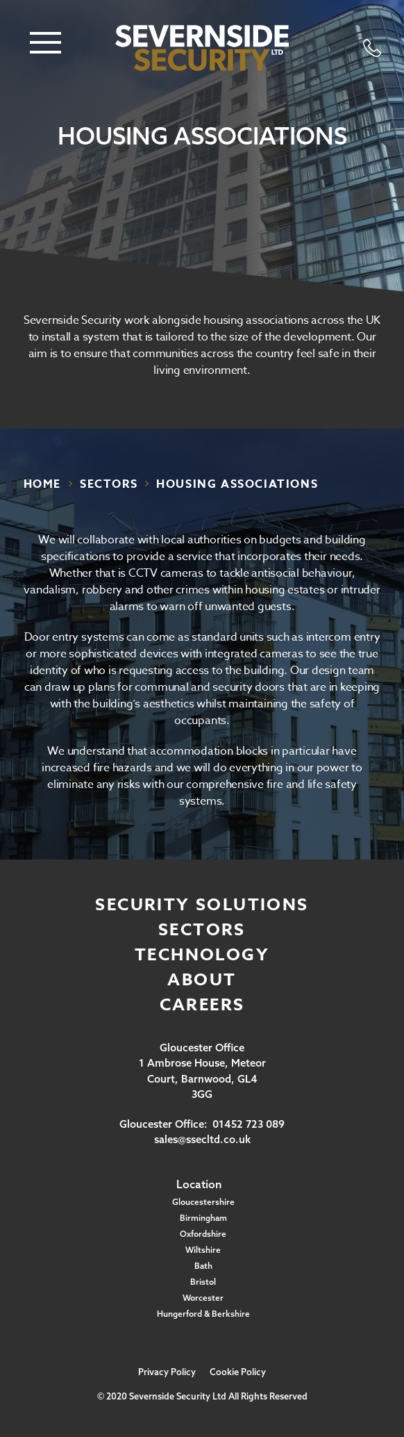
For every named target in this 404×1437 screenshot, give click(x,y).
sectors (108, 484)
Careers (202, 1005)
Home (42, 484)
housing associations (237, 484)
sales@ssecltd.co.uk (202, 1139)
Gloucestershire (203, 1202)
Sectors (202, 930)
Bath (203, 1266)
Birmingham (203, 1218)
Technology (202, 955)
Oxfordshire (203, 1234)
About (201, 980)
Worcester (203, 1297)
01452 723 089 (248, 1124)
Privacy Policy (167, 1371)
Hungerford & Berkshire (203, 1313)
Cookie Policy (238, 1371)
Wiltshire (203, 1250)
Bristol (203, 1281)
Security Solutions (201, 905)
